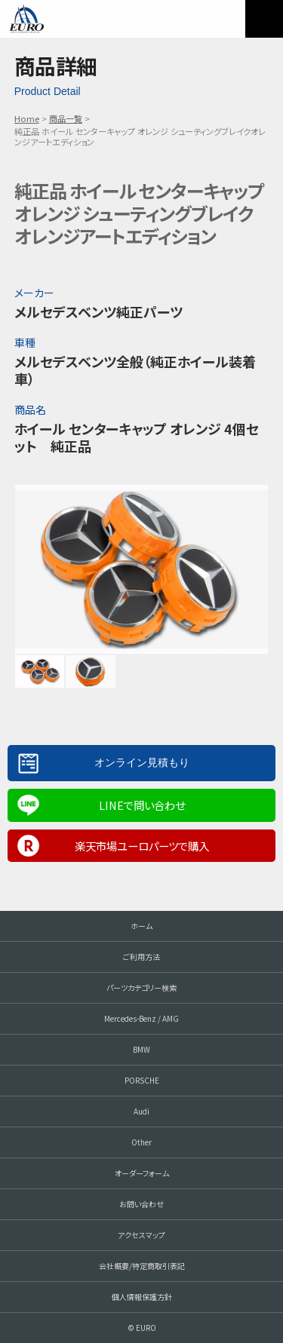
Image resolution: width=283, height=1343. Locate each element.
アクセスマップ (141, 1234)
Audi (141, 1111)
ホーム (141, 925)
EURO (26, 19)
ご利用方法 (141, 956)
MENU (264, 19)
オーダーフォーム (142, 1173)
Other (141, 1142)
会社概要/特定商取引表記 (142, 1265)
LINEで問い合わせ (142, 805)
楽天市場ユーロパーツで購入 (142, 846)
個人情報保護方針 (142, 1296)
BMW (141, 1049)
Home (26, 118)
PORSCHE (142, 1080)
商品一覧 (65, 118)
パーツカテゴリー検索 (141, 987)
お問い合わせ (141, 1204)
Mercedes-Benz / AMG (141, 1018)
